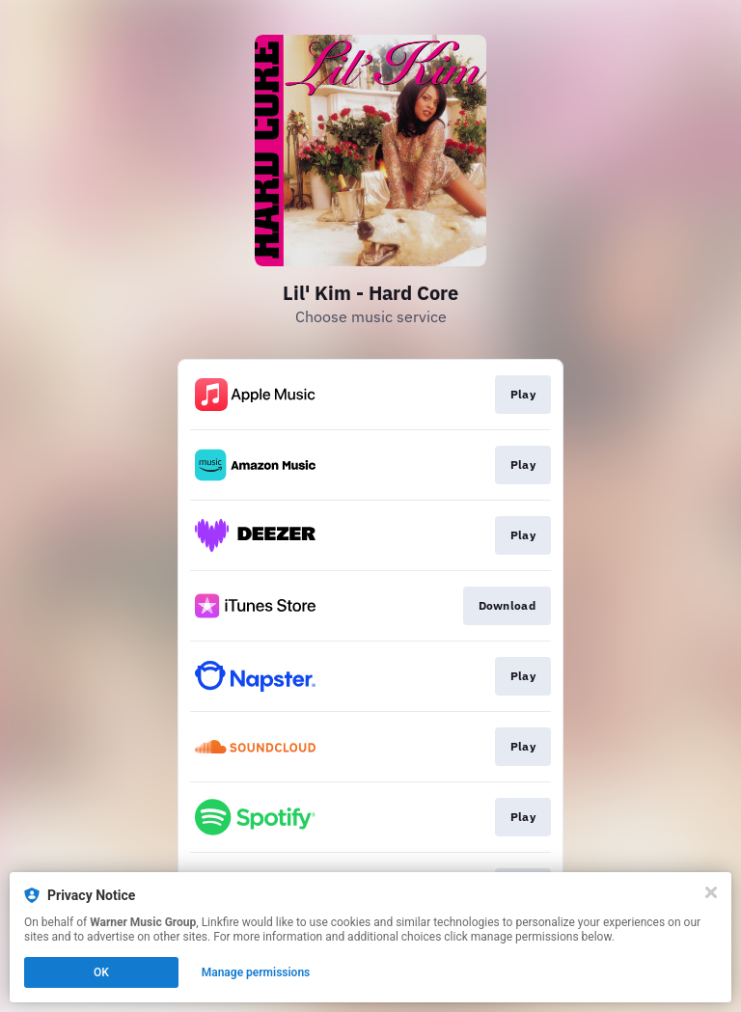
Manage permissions (256, 972)
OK (101, 972)
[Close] (711, 892)
